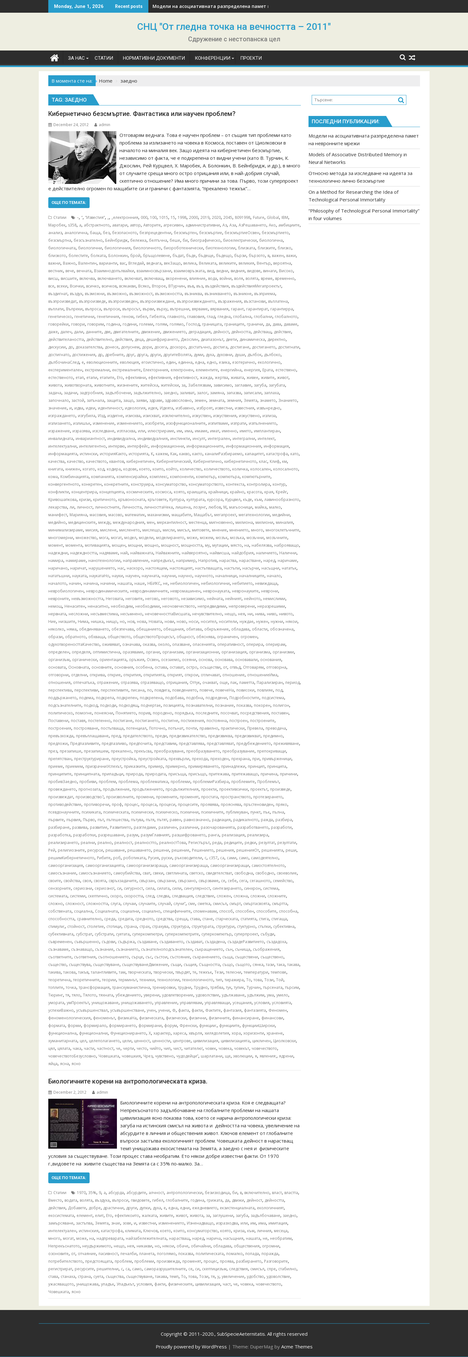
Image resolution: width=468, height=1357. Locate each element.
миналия (284, 522)
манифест (57, 514)
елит (99, 1215)
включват (133, 278)
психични (189, 812)
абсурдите (136, 1192)
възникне (243, 293)
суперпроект (246, 934)
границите (234, 324)
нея (241, 614)
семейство (283, 880)
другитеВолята (177, 354)
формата (56, 1025)
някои (291, 621)
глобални (263, 316)
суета (98, 1276)
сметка (204, 903)
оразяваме (133, 652)
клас (263, 461)
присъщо (197, 774)
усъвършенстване (127, 1010)
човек (210, 1048)
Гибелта (157, 316)
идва (78, 408)
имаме (201, 431)
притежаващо (245, 774)
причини (288, 774)
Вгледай (136, 263)
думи (198, 354)
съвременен (60, 941)
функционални (93, 1033)
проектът (259, 789)
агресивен (173, 225)
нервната (57, 614)
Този (269, 979)
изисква (132, 415)
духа (210, 354)
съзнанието (127, 949)
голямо (177, 324)
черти (128, 1048)
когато (89, 469)
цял (51, 1048)
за (183, 385)
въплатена (278, 301)
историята (138, 453)
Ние (52, 621)
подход (91, 705)
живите (268, 377)
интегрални (244, 438)
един (171, 362)
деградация (199, 331)
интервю (116, 446)
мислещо (151, 530)
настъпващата (208, 568)
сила (150, 888)
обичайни (201, 1246)
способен (244, 911)
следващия (182, 896)
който (171, 469)
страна (130, 926)
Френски (188, 1025)
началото (57, 583)
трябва (216, 987)
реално (105, 842)
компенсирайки (132, 476)
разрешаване (111, 835)
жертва (221, 377)
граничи (255, 324)
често (142, 1048)
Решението (203, 850)
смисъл (220, 903)
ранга (213, 835)
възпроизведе (92, 301)
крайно (237, 492)
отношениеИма (262, 675)
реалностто (146, 842)
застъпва (84, 1223)
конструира (142, 484)
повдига (162, 690)
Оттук (195, 682)
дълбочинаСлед (63, 362)
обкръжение (216, 629)
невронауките (245, 591)
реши (291, 850)
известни (223, 408)
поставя (78, 720)
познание (224, 705)
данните (94, 331)
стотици (113, 926)
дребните (114, 354)
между (104, 522)
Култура (176, 499)
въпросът (131, 309)
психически (142, 812)
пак (233, 682)
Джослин (189, 339)
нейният (233, 598)
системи (77, 896)
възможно (117, 293)
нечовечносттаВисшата (167, 614)
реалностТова (172, 842)
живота (55, 385)
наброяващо (286, 545)
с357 (213, 858)
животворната (78, 385)
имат (214, 431)
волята (252, 278)
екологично (269, 362)
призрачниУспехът (103, 766)
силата (163, 888)
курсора (215, 499)
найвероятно (194, 553)
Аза (232, 225)
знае (115, 1223)
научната (150, 575)
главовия (195, 316)
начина (91, 583)
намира (55, 560)
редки (250, 842)
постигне (169, 720)
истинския (88, 1230)
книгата (55, 469)
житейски (170, 385)
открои (191, 675)
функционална (62, 1033)
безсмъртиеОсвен (242, 232)
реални (88, 842)
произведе (280, 789)
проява (227, 1261)
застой (77, 400)
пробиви (87, 781)
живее (252, 377)
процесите (188, 804)
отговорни (58, 675)
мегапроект (225, 514)
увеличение (233, 1276)
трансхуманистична (131, 987)
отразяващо (152, 682)
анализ (55, 232)
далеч (65, 331)
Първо (89, 819)
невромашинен (185, 591)
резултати (286, 842)
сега (243, 880)
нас (121, 568)
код (101, 469)
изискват (151, 415)
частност (105, 1048)
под (278, 690)
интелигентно (92, 446)
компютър (205, 476)
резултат (267, 842)
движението (174, 331)
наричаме (287, 560)
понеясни (103, 713)
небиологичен (184, 583)
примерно (176, 766)
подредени (216, 697)
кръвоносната (131, 499)
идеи (90, 408)
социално (151, 911)
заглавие (242, 385)
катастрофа (277, 453)
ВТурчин (176, 286)
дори (147, 347)
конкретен (92, 484)
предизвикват (248, 736)
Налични (287, 553)
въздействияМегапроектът (256, 286)
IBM (284, 217)
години (130, 324)
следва (163, 896)
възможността (168, 293)
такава (293, 964)
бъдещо (224, 255)
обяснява (205, 636)
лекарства (57, 507)
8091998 (242, 217)
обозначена (282, 629)
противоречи (96, 804)
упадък (107, 1284)
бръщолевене (156, 255)
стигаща (279, 919)
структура (180, 926)
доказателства (89, 347)
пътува (137, 819)
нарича (214, 1238)
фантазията (255, 1010)
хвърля (195, 1033)
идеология (135, 408)
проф (117, 804)
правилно (209, 728)
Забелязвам (199, 385)
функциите (229, 1025)
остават (177, 667)
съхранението (206, 957)
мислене (108, 530)
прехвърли (179, 758)
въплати (56, 309)
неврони (269, 591)
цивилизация (205, 1040)
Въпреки (74, 309)
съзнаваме (58, 949)
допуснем (130, 347)
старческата (226, 919)
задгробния (91, 392)
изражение (59, 431)
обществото (119, 636)
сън (229, 949)
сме (191, 903)
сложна (241, 896)
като (294, 453)
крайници (217, 492)
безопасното (124, 232)
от (225, 667)
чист (177, 1048)
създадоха (276, 941)
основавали (246, 659)
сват (146, 873)
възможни (95, 293)
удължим (255, 995)
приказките (135, 766)
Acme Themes (297, 1346)
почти (191, 728)
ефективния (159, 377)
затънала (95, 400)
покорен (262, 705)
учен (151, 1010)
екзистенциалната (237, 1208)
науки (117, 575)
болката (98, 255)
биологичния (118, 248)
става (195, 919)
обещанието (148, 629)
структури (225, 926)
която (179, 492)
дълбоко (272, 354)
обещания (173, 629)
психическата (116, 812)
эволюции (242, 1056)
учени (164, 1010)
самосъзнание (62, 873)
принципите (59, 774)
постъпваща (112, 728)
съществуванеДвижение (145, 964)
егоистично (152, 362)
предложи (58, 743)
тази (270, 964)
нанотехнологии (104, 560)
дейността (241, 331)
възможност (141, 293)
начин (75, 583)
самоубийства (126, 873)
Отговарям (253, 667)
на (246, 545)
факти (197, 1010)
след (150, 896)
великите (227, 263)
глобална (242, 316)
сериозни (82, 888)
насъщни (270, 568)
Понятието (126, 713)
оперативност (230, 644)
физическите (180, 1284)
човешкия (131, 1056)
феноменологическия (69, 1018)
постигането (147, 720)
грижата (214, 1200)
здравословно (178, 400)
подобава (174, 697)
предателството (138, 736)
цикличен (261, 1040)
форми (74, 1025)
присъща (177, 774)
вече (69, 270)
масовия (98, 514)
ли (72, 507)
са (222, 858)
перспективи (86, 690)
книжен (72, 469)
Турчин (254, 987)
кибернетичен (140, 461)
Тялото (89, 995)
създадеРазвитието (245, 941)
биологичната (62, 248)
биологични (90, 248)
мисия (91, 530)
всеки (62, 286)
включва (87, 278)
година (113, 324)
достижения (83, 354)
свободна (243, 873)
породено (162, 713)
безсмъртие (210, 232)
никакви (144, 1246)
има (188, 431)
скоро (116, 896)
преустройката (152, 758)
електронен (182, 370)
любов (214, 507)
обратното (75, 636)
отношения (59, 682)
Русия (153, 858)
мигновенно (221, 522)
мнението (238, 530)
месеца (281, 1230)
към (258, 499)
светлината (176, 873)
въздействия (217, 286)
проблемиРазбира (211, 781)
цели (127, 1040)
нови (169, 621)
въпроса (93, 309)
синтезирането (227, 888)
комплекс (158, 476)
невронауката (216, 591)
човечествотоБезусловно (72, 1056)
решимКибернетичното (71, 858)
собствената (59, 911)
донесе (112, 347)
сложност (74, 903)
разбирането (248, 1261)
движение (150, 331)
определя (81, 652)
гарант (237, 309)
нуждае (247, 621)
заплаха (271, 392)
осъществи (210, 667)
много (257, 530)
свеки (158, 873)
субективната (60, 934)
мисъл (183, 530)
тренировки (164, 987)
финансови (272, 1018)
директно (277, 339)
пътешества (117, 819)
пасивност (108, 1253)
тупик (239, 987)
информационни (167, 446)
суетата (123, 934)
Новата (155, 621)
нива (259, 614)
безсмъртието (275, 232)
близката (246, 248)
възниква (193, 293)
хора (236, 1033)
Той (279, 979)
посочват (229, 713)
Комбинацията (74, 476)
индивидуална (121, 438)
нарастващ (179, 1238)
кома (53, 476)
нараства (227, 560)
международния (128, 522)
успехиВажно (61, 1010)
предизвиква (220, 736)
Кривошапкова (62, 499)
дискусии (57, 347)
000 (144, 217)
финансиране (245, 1018)
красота (254, 492)
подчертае (151, 705)
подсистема (273, 697)
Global (273, 217)
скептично (98, 896)
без (106, 232)
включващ (153, 278)
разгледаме (145, 827)
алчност (156, 1192)
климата (133, 1230)
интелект (266, 438)
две (107, 331)
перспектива (60, 690)
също (227, 964)
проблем (107, 781)
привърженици (276, 758)
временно (285, 278)
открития (132, 675)
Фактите (213, 1010)
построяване (86, 728)
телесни (233, 972)
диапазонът (212, 339)
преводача (276, 728)
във (190, 286)
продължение (116, 789)
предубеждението (253, 743)
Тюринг (55, 995)
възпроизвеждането (196, 301)
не (165, 583)
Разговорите (276, 1261)
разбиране (59, 827)
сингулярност (197, 888)
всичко (92, 286)
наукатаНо (99, 575)
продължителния (182, 789)
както (197, 453)
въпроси (112, 309)
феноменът (104, 1018)
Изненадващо (200, 1223)
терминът (128, 979)
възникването (218, 293)
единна (185, 362)
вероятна (282, 263)
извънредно (268, 408)
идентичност (110, 408)
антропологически (184, 1192)
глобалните (177, 1200)
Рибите (104, 858)
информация (276, 446)
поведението (184, 690)
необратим (281, 1238)
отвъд (235, 667)
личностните (107, 507)
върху (162, 309)
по (149, 690)
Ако (272, 225)
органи (153, 652)
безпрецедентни (155, 232)
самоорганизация (65, 865)
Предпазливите (84, 743)
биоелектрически (240, 240)
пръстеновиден (258, 804)
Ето (120, 377)
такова (69, 972)
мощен (118, 545)
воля (238, 278)
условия (261, 1002)
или (141, 431)
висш (53, 278)
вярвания (219, 309)
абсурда (116, 1192)
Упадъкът (125, 1284)
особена (144, 667)
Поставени (58, 720)
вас (123, 263)
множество (86, 537)
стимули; (56, 926)
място (236, 545)
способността (61, 919)
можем (206, 537)
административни (203, 225)
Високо (286, 270)
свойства (72, 880)
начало (274, 575)
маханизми (158, 514)
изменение (103, 423)
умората (56, 1002)
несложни (78, 614)
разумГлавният (155, 835)
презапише (70, 751)
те (194, 972)
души (240, 354)
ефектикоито (127, 1215)
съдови (108, 941)
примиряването (203, 766)
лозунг (199, 507)
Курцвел (233, 499)
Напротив (207, 560)
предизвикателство (187, 736)
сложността (97, 903)
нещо (230, 614)
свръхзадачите (123, 880)
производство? (90, 797)
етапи (91, 377)
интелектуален (62, 1230)
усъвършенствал (92, 1010)
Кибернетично (207, 461)
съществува (80, 964)
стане (207, 919)
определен (58, 652)
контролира (258, 484)
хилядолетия (217, 1033)
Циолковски (284, 1040)
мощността (191, 545)
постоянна (217, 720)
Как (173, 453)
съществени (246, 957)
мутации (220, 545)
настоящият (181, 568)
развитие (98, 827)
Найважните (167, 553)
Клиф (275, 461)
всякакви (127, 286)
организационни (202, 652)
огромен (249, 636)
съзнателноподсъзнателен (166, 949)
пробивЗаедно (62, 781)
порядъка (184, 713)
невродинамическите (106, 591)
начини (107, 583)
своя (87, 880)
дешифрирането (162, 339)
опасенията (204, 644)
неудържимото (96, 1246)
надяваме (108, 553)
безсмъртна (59, 240)
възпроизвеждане (157, 301)
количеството (217, 469)
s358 (72, 225)
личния (264, 1230)
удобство (255, 1276)
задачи (70, 392)
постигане (122, 720)
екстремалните (126, 370)
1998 (182, 217)
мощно (152, 545)
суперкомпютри (147, 934)
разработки (84, 835)
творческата (139, 972)
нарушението (102, 568)
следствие (204, 896)
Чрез (148, 1056)
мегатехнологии (254, 514)
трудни (184, 987)
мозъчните (276, 537)
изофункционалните (186, 423)
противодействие (64, 804)
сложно (55, 903)
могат (116, 537)
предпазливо (114, 743)
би (185, 240)
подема (86, 697)
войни (226, 278)
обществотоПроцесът (153, 636)
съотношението (113, 957)
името (245, 431)
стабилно (287, 1269)
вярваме (200, 309)
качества (56, 461)
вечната (84, 270)
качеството (96, 461)
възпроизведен (123, 301)
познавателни (199, 705)
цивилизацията (235, 1040)
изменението (130, 423)
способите (266, 911)
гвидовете (140, 1200)
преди (161, 736)
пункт (255, 812)
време (267, 278)
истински (88, 453)
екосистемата (61, 1215)
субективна (284, 926)
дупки (144, 1208)
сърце (137, 957)
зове (127, 1223)
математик (135, 514)
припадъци (112, 774)
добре (95, 1208)
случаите (147, 903)
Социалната (106, 911)
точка (71, 987)
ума (270, 995)
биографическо (205, 240)
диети (231, 339)
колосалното (285, 469)
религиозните (71, 850)
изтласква (126, 431)
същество (57, 964)
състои (160, 957)
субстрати (104, 934)
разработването (252, 827)
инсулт (199, 438)
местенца (198, 522)
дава (277, 324)
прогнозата (89, 789)
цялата (64, 1048)
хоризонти (253, 1033)
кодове (130, 469)
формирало (95, 1025)
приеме (55, 766)
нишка (97, 621)
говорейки (58, 324)
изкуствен (201, 415)
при (256, 758)
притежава (219, 774)
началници (226, 575)
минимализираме (65, 530)
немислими (274, 598)
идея (152, 408)
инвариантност (90, 438)
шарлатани (211, 1056)
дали (78, 331)
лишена (183, 507)
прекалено (121, 751)
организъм (59, 659)
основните (102, 667)
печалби (128, 1253)
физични (197, 1018)
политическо (60, 713)
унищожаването (136, 1002)
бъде (191, 255)
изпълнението (262, 423)
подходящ (128, 705)
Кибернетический (174, 461)
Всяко (143, 286)
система (270, 888)
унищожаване (105, 1002)
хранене (275, 1033)
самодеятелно (264, 858)
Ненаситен (74, 606)
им (179, 431)
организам (172, 652)
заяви (141, 400)
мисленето (129, 530)
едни (185, 1208)
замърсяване (60, 1223)
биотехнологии (220, 248)
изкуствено (249, 415)
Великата (207, 263)
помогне (83, 713)
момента (73, 545)
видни (222, 270)
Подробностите (244, 697)
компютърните (256, 476)
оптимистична (106, 652)
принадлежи (233, 766)
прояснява (231, 804)
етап (80, 377)
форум (170, 1025)
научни (169, 575)
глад (211, 316)
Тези (218, 972)
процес (131, 804)
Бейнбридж (116, 240)
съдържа (126, 941)
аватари (119, 225)
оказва (149, 644)
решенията (272, 850)
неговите (134, 598)
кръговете (157, 499)
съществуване (106, 964)
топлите (55, 987)
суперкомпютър (216, 934)
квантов (116, 461)
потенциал (136, 728)
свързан (147, 880)
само (243, 858)
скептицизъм (214, 1269)
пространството (235, 797)
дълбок (254, 354)
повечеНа (224, 690)
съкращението (209, 949)
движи (238, 1200)
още (224, 682)
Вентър (264, 263)
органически (84, 659)
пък (266, 812)
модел (130, 537)
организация (234, 652)
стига (264, 919)
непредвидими (212, 606)
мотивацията (97, 545)
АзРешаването (252, 225)
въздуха (102, 1200)
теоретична (59, 979)
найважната (141, 553)
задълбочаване (265, 1215)
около (164, 644)
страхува (160, 926)
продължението (147, 789)
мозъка (237, 537)
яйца (53, 1063)
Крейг (281, 492)
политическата (210, 1253)
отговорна (276, 667)
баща (95, 232)
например (186, 560)
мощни (135, 545)
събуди (267, 934)
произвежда (168, 1261)
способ (226, 911)
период (292, 682)
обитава (194, 629)
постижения (192, 720)
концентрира (84, 492)
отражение (107, 682)
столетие (95, 926)
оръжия (136, 659)
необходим (122, 606)
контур (279, 484)
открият (174, 675)
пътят (162, 819)
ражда (267, 819)
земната (216, 400)
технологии (168, 979)
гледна (224, 316)
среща (181, 919)
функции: (208, 1025)
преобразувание (238, 751)
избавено (185, 408)
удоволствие (207, 995)
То (248, 979)
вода (212, 278)
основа (205, 659)
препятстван (59, 758)
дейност (221, 331)
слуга (115, 903)
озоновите (58, 1253)
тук (228, 987)
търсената (272, 987)
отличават (210, 675)
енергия (252, 370)
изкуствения (224, 415)
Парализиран (270, 682)
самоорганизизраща (146, 865)
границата (212, 324)
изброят (205, 408)
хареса (179, 1033)
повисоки (245, 690)
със (149, 957)
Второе (159, 286)
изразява (81, 431)
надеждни (58, 553)
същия (190, 964)
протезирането (267, 797)
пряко (281, 804)
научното (204, 575)
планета (146, 1253)
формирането (122, 1025)
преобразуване (169, 751)
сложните (277, 896)
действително (99, 339)
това (258, 979)
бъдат (178, 255)
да (268, 324)
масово (115, 514)
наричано (58, 568)
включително (256, 1192)
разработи (281, 827)
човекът (241, 1048)
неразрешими (271, 606)
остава (161, 667)
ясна (64, 1063)
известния (244, 408)
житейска (149, 385)
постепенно (99, 720)
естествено (285, 370)
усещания (242, 1002)
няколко (56, 629)
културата (196, 499)
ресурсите (84, 1269)
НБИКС (153, 583)
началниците (251, 575)
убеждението (128, 995)
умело (282, 995)
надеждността (83, 553)
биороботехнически (183, 248)
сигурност (133, 888)
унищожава (87, 1284)
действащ (262, 331)
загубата (277, 385)
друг (130, 354)
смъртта (279, 903)
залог (202, 392)
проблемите (243, 781)
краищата (196, 492)
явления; (268, 1056)
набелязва (262, 545)
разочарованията (218, 827)
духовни (224, 354)
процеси (167, 804)
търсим (292, 987)
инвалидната (60, 438)
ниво (271, 614)
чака (77, 1048)
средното (144, 919)
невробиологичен (66, 591)
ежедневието (204, 1208)
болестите (78, 255)
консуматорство (171, 484)
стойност (76, 926)
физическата (151, 1018)
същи (176, 964)
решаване (115, 850)
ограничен (227, 636)
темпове (278, 972)
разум (132, 835)
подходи (108, 705)
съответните (59, 957)
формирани (150, 1025)
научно (185, 575)
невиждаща (266, 583)
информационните (205, 446)
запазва (234, 392)
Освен (153, 659)
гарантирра (281, 309)
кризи (85, 499)
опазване (181, 644)
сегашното (260, 880)
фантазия (232, 1010)
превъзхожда (60, 736)
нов (130, 621)
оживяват (111, 644)
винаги (269, 270)
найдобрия (243, 553)
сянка (258, 964)
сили (176, 888)
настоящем (156, 568)
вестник (55, 270)
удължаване (233, 995)
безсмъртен (185, 232)
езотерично (243, 362)
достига (220, 347)
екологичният (270, 1208)
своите (54, 880)
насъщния (233, 1238)
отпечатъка (83, 682)
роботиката (134, 858)
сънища (242, 949)
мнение (219, 530)
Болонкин (118, 255)
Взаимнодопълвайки (114, 270)
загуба (260, 385)
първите (56, 819)
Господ (193, 324)
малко (275, 507)
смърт (235, 903)
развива (79, 827)
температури (256, 972)
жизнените (127, 385)
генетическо (60, 316)
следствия (238, 1269)
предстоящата (98, 1261)
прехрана (240, 758)
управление (166, 1002)
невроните (58, 598)
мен (150, 522)
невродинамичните (149, 591)
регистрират (60, 1269)
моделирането (170, 537)
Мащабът (203, 514)
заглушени (223, 1215)
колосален (260, 469)
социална (83, 911)
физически (176, 1018)
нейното (252, 598)
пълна (278, 812)
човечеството (264, 1048)
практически (233, 728)
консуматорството (206, 484)
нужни (277, 621)
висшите (69, 278)
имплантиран (267, 431)
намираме (76, 560)
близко (284, 248)
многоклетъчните (282, 530)
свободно (264, 873)
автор (135, 225)
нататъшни (59, 575)
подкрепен (127, 697)
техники (147, 979)
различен (168, 827)
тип (219, 979)
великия (246, 263)
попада (252, 1253)
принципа (276, 766)
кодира (114, 469)
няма (72, 629)
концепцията (111, 492)
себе (232, 880)
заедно (170, 392)
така (281, 964)
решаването (139, 850)
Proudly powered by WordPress (191, 1346)
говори (78, 324)
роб (117, 858)
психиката (91, 812)
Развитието (120, 827)
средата (125, 919)
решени (161, 850)
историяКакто (113, 453)
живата (237, 377)
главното (176, 316)
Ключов (150, 1230)
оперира (254, 644)
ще (228, 1056)
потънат (175, 728)
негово (152, 598)
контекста (235, 484)
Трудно (201, 987)
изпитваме (218, 423)
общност (185, 636)
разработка (59, 835)
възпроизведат (62, 301)
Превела (255, 728)
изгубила (86, 415)
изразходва (227, 1223)
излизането (59, 423)
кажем (162, 453)
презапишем (96, 751)
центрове (182, 1040)
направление (135, 560)
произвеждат (60, 797)
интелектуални (62, 446)
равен (175, 819)
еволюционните (101, 362)
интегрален (219, 438)
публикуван (237, 812)
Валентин (87, 263)
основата (57, 667)
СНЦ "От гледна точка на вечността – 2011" (234, 26)
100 (153, 217)
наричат (78, 568)
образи (55, 636)
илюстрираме (161, 431)
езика (224, 362)
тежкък (205, 972)
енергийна (230, 370)
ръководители (188, 858)
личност (84, 507)
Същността (209, 964)
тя (67, 995)
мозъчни (255, 537)
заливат (187, 392)
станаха (68, 1276)
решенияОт (247, 850)
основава (224, 659)
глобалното (286, 316)
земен (200, 400)
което (144, 469)
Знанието (287, 400)
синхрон (252, 888)
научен (132, 575)
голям (161, 324)
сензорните (59, 888)
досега (160, 347)
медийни (281, 514)
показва (243, 705)
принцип (256, 766)
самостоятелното (268, 865)
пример (155, 766)
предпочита (140, 743)
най (124, 553)
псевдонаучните (63, 812)
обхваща (96, 636)
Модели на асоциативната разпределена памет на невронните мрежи (236, 6)
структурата (203, 926)
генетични (84, 316)
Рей (51, 850)
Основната (78, 667)
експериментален (65, 370)
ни (250, 614)
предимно (273, 736)
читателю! (193, 1048)
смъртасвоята (256, 903)
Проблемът (268, 781)
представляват (220, 743)
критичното (104, 499)
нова (141, 621)
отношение (233, 675)
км (284, 461)
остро (191, 667)
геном (127, 316)
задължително (147, 392)
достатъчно (199, 347)
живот (282, 377)
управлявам (191, 1002)
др (100, 354)
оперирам (275, 644)
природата (155, 774)
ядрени (286, 1056)
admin (102, 124)
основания (270, 659)
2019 (204, 217)
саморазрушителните (165, 1269)
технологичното (197, 979)
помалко (234, 1253)
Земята (250, 400)
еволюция (129, 362)
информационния (243, 446)
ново (181, 621)
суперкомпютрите (182, 934)
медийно (57, 522)
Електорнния (155, 370)
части (89, 1048)
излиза (269, 415)
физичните (219, 1018)
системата (57, 896)
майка (261, 507)
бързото (257, 255)
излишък (81, 423)
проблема (128, 781)
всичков (109, 286)
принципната (86, 774)
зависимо (223, 385)
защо (128, 400)
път (101, 819)
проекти (209, 789)
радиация (221, 819)
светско (196, 873)
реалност (123, 842)
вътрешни (179, 309)
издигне (115, 415)
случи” (179, 903)
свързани (166, 880)
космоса (163, 492)
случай (164, 903)
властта (291, 1192)
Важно (69, 263)
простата (209, 797)
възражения (229, 301)
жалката (149, 1215)
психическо (167, 812)
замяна (217, 392)
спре (271, 1269)
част (227, 1284)
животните (104, 385)
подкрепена (151, 697)
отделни (79, 675)
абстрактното (97, 225)
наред (269, 560)
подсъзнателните (64, 705)
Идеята (166, 408)
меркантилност (171, 522)
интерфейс (137, 446)
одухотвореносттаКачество (73, 644)
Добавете (77, 1208)
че (118, 1048)
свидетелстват (219, 873)
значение (57, 408)
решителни (108, 1269)
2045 (227, 217)
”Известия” (95, 217)
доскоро (178, 347)
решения (225, 850)
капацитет (254, 453)
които (158, 469)
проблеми (180, 781)
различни (189, 827)
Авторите (152, 225)
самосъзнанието (95, 873)
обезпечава (123, 629)
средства (164, 919)
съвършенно (86, 941)
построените (262, 720)
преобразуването (203, 751)
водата (70, 1200)
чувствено (164, 1056)
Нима (83, 621)
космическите (139, 492)
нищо (111, 621)
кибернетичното (240, 461)
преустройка (124, 758)
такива (54, 972)
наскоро (135, 568)
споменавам (205, 911)
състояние (180, 957)
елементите (207, 370)
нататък (289, 568)
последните (207, 713)
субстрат (84, 934)
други (155, 354)
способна (288, 911)
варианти (108, 263)
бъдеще (206, 255)
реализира (257, 835)
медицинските (82, 522)
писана (138, 690)
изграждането (61, 415)
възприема (264, 293)
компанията (102, 476)
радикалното (245, 819)
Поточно (157, 728)
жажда (206, 377)
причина (269, 774)
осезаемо (170, 659)
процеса (149, 804)
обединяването (94, 629)
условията (281, 1002)
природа (134, 774)
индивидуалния (153, 438)
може (192, 537)
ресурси (95, 850)
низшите (66, 621)
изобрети (154, 423)
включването (110, 278)
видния (238, 270)
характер (162, 1033)
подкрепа (105, 697)
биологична (271, 240)
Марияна (78, 514)
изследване (103, 431)
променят (189, 797)
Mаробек (56, 225)
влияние (197, 278)
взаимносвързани (154, 270)
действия (123, 339)
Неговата (114, 598)
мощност (170, 545)
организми (283, 652)
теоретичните (86, 979)
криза (239, 1230)
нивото (286, 614)
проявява (209, 804)
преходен (219, 758)
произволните (119, 797)
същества (115, 1276)
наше (139, 583)
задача (54, 392)
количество (190, 469)
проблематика (154, 781)
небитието (242, 583)
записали (252, 392)
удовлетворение (177, 995)
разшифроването (189, 835)
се (223, 880)
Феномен (277, 1010)
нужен (262, 621)
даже (53, 331)
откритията (154, 675)
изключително (176, 415)
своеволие (287, 873)
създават (194, 941)
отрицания (176, 682)
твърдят (182, 972)
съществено (272, 957)
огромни (270, 1246)
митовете (200, 530)
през (52, 751)
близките (266, 248)
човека (225, 1048)
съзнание (104, 949)
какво (184, 453)
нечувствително (207, 614)
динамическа (252, 339)
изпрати (238, 423)
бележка (138, 240)
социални (129, 911)
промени (144, 797)
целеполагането (104, 1040)
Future (258, 217)
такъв (83, 972)
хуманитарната (62, 1040)
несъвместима (104, 614)
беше (175, 240)
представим (165, 743)
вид (210, 270)
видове (254, 270)
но (122, 621)
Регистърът (199, 842)
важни (54, 263)
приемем (74, 766)
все (51, 286)
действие (282, 331)
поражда (269, 1253)
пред (115, 736)
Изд (101, 415)
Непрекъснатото (64, 1246)
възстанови (255, 301)
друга (142, 354)
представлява (191, 743)
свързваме (209, 880)
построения (59, 728)
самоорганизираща (188, 865)
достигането (263, 347)
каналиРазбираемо (223, 453)
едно (211, 362)
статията (248, 919)
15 (173, 217)
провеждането (62, 789)
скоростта (133, 896)
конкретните (116, 484)
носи (193, 621)
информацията (62, 453)
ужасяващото (61, 1284)
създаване (147, 941)
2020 (216, 217)
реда (216, 842)
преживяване (286, 743)
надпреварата (110, 1238)
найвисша (219, 553)
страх (144, 926)
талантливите (103, 972)
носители (228, 621)
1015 (163, 217)
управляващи (217, 1002)
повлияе (265, 690)
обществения (247, 1246)
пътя (150, 819)
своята (100, 880)
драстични (113, 1208)
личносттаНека (158, 507)
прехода (200, 758)
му (207, 545)
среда (109, 919)
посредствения (254, 713)
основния (123, 667)
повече (206, 690)
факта (183, 1010)
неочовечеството (178, 606)
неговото (170, 598)
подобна (194, 697)
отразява (129, 682)
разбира (283, 819)
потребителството (65, 1261)
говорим (95, 324)
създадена (215, 941)
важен (278, 255)
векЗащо (172, 263)
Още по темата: (68, 202)
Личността (132, 507)
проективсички (233, 789)
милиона (244, 522)
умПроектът (78, 1002)
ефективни (135, 377)
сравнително (89, 919)
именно (229, 431)
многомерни (60, 537)
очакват (209, 682)
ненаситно (98, 606)
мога (103, 537)
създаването (171, 941)
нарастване (250, 560)
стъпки (264, 926)
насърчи (250, 568)
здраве (155, 400)
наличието (266, 553)
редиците (233, 842)
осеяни (189, 659)
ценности (161, 1040)
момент (55, 545)
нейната (215, 598)
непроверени (242, 606)
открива (97, 675)
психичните (212, 812)
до (70, 347)
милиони (264, 522)
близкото (57, 255)
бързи (240, 255)
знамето (268, 400)
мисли (169, 530)
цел (83, 1040)
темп (174, 1276)
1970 (81, 1192)
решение (180, 850)
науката (79, 575)
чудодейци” (187, 1056)
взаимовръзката (189, 270)
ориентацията (112, 659)
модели (146, 537)
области (260, 629)
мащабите (181, 514)
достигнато (59, 354)
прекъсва (143, 751)
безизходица (217, 1192)
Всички (77, 286)
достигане (239, 347)
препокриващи (271, 751)
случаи (129, 903)
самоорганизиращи (229, 865)
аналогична (75, 232)
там (122, 972)
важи (291, 255)
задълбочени (118, 392)
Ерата (267, 370)
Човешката (108, 1056)
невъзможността (87, 598)
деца (139, 339)
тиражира (234, 979)
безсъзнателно (88, 240)
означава (131, 644)
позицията (173, 705)
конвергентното (63, 484)
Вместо (55, 1200)
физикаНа (127, 1018)
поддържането (62, 697)
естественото (60, 377)
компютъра (229, 476)
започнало (58, 400)
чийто (155, 1048)
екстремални (97, 370)
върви (148, 309)
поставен (279, 713)
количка (240, 469)
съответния (85, 957)
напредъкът (162, 560)
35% (92, 1192)
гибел (141, 316)
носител (208, 621)
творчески (163, 972)
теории (109, 979)
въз (199, 286)
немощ (55, 606)
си (119, 888)
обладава (240, 629)
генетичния (108, 316)
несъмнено (131, 614)
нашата (125, 583)
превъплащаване (92, 736)
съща (227, 957)
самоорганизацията (104, 865)
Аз (224, 225)
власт (277, 1192)
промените (166, 797)
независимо (192, 598)
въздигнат (57, 293)
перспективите (114, 690)
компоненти (181, 476)
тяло (76, 995)
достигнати (288, 347)
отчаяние (87, 1253)
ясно (76, 1063)
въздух (76, 293)
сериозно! (104, 888)
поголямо (166, 1253)
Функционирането (128, 1033)
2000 (193, 217)
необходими (147, 606)
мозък (221, 537)
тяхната (106, 995)
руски (166, 858)
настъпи (232, 568)
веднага (153, 263)
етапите (107, 377)
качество (75, 461)
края (268, 492)
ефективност (185, 377)
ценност (142, 1040)
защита (114, 400)
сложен (224, 896)
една (199, 362)
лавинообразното (281, 499)
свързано (187, 880)
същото (242, 964)
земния (234, 400)
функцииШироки (258, 1025)
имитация (277, 1223)
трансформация (94, 987)
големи (146, 324)
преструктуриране (91, 758)
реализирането (63, 842)
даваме (290, 324)
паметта (246, 682)
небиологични (215, 583)
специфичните (177, 911)
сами (231, 858)
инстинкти (180, 438)
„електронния (125, 217)
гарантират (257, 309)
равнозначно (196, 819)
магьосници (240, 507)
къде (247, 499)
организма (259, 652)
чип (167, 1048)
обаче (182, 1246)
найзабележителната (146, 1238)
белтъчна (158, 240)
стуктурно (246, 926)
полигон (281, 705)
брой (135, 255)
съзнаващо (81, 949)
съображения (266, 949)
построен (238, 720)
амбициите (289, 225)
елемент (84, 1215)
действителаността (66, 339)
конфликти (58, 492)
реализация (233, 835)
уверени (151, 995)
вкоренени (176, 278)
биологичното (147, 248)
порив (144, 713)
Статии (59, 217)
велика (189, 263)
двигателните (126, 331)
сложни (257, 896)
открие (114, 675)
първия (73, 819)
